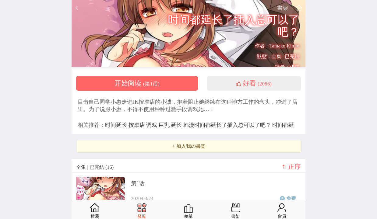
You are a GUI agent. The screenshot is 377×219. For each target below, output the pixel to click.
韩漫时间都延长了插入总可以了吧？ (228, 125)
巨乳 (165, 125)
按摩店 (137, 125)
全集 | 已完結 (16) (95, 167)
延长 (177, 125)
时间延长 (117, 125)
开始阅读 (137, 83)
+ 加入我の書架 (188, 146)
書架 (282, 8)
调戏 (152, 125)
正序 (294, 167)
